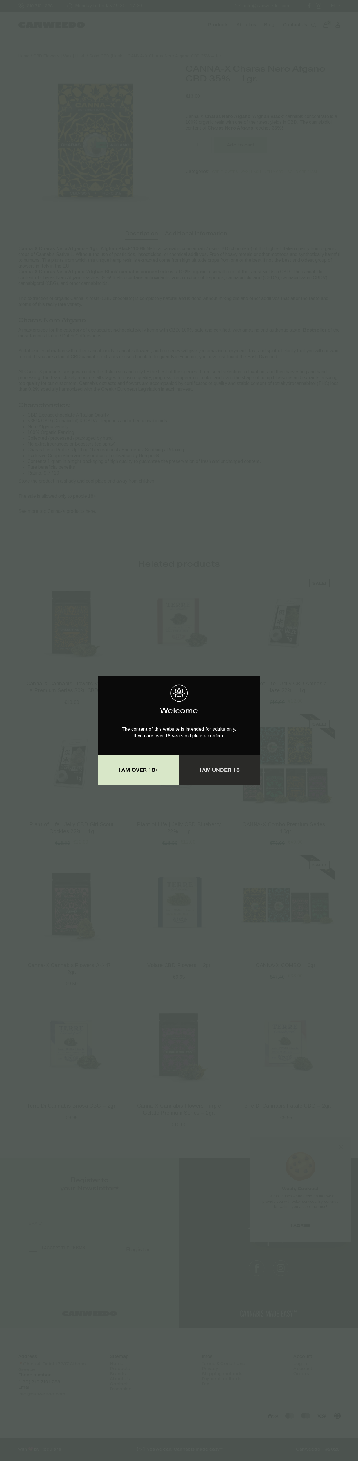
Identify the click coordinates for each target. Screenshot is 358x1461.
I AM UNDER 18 (219, 770)
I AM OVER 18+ (138, 770)
